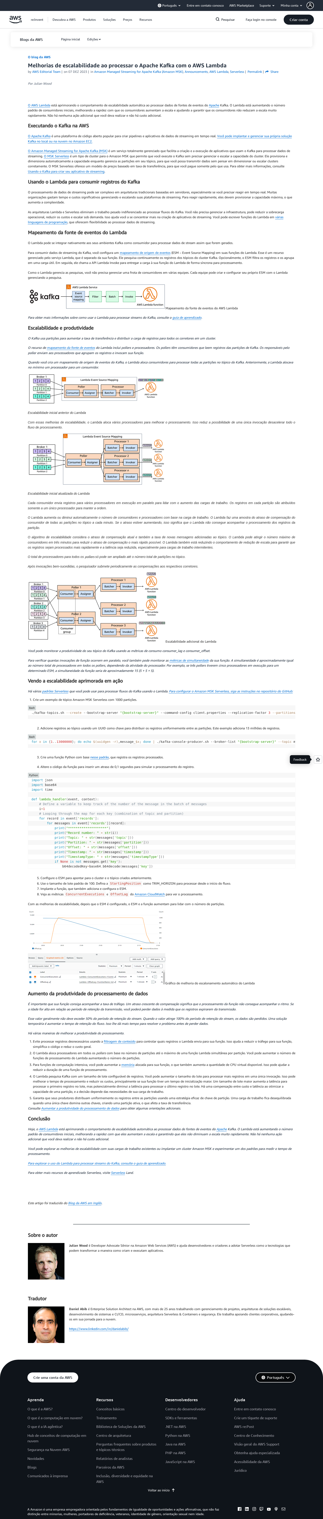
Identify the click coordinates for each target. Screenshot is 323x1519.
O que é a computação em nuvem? (55, 1418)
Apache (214, 105)
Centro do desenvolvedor (185, 1409)
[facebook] (239, 1509)
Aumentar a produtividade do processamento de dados (80, 1108)
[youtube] (269, 1509)
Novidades (35, 1458)
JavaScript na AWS (180, 1461)
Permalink (255, 72)
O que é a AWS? (40, 1409)
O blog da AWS (39, 57)
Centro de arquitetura (113, 1435)
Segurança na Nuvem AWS (48, 1449)
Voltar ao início (161, 1490)
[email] (283, 1509)
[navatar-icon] (310, 5)
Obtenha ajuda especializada (257, 1453)
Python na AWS (177, 1435)
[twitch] (261, 1509)
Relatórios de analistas (114, 1458)
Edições (92, 39)
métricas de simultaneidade (189, 660)
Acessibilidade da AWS (252, 1461)
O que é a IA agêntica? (45, 1426)
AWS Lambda (48, 1129)
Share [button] (271, 72)
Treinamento (106, 1418)
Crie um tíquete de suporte (255, 1418)
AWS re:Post (244, 1426)
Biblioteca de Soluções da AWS (121, 1426)
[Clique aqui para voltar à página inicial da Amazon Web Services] (15, 22)
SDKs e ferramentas (181, 1418)
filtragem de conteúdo (120, 1041)
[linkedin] (247, 1509)
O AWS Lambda (39, 105)
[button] (315, 5)
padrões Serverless (55, 691)
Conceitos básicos (110, 1409)
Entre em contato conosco (255, 1409)
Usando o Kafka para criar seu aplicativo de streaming (66, 171)
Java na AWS (175, 1444)
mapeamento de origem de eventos (145, 253)
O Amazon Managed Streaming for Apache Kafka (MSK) (67, 151)
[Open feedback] (318, 759)
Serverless (118, 1173)
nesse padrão (99, 757)
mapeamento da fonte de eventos (71, 348)
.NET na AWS (175, 1426)
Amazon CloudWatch (150, 894)
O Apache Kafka (39, 136)
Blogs (32, 1467)
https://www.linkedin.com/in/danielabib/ (99, 1329)
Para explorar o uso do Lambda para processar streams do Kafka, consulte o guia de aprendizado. (97, 1163)
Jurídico (240, 1470)
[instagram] (254, 1509)
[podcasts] (276, 1509)
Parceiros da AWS (110, 1467)
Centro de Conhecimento (254, 1435)
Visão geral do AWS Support (256, 1444)
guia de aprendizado (186, 317)
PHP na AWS (175, 1453)
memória (127, 1065)
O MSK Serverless (56, 156)
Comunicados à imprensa (47, 1476)
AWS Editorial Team (46, 72)
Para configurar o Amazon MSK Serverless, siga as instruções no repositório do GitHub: (231, 691)
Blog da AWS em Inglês (84, 1203)
